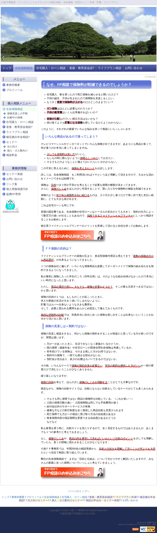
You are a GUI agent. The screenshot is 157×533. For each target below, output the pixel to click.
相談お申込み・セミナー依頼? (103, 500)
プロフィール (14, 90)
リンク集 (11, 184)
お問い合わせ (134, 68)
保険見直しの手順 (17, 113)
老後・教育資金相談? (19, 126)
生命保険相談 (24, 68)
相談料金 (11, 155)
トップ (7, 68)
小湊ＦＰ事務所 (77, 510)
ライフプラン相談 (109, 68)
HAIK (149, 522)
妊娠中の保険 (15, 117)
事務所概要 (13, 84)
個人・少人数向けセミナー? (68, 500)
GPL (149, 525)
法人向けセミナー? (38, 500)
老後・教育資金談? (81, 68)
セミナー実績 (14, 174)
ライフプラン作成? (127, 497)
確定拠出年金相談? (18, 136)
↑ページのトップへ (78, 491)
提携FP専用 (13, 194)
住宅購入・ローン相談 (51, 68)
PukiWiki (129, 525)
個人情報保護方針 (17, 189)
